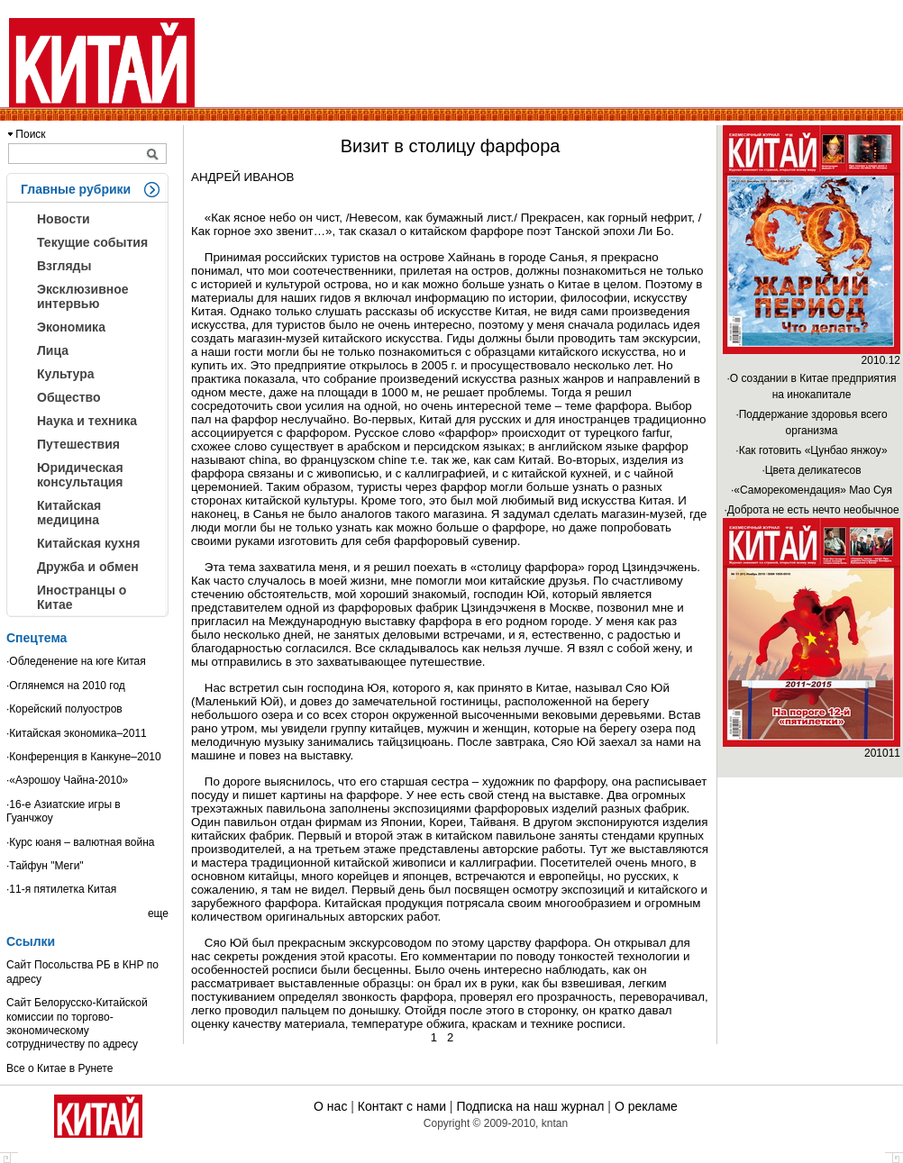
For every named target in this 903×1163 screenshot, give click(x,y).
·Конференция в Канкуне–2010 (83, 756)
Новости (63, 219)
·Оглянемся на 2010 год (65, 685)
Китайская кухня (88, 543)
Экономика (71, 327)
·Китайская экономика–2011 (76, 733)
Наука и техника (87, 420)
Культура (66, 374)
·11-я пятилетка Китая (61, 889)
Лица (52, 350)
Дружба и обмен (88, 566)
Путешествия (78, 444)
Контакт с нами (402, 1106)
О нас (330, 1106)
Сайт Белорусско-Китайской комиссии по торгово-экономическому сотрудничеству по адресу (77, 1023)
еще (158, 913)
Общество (69, 397)
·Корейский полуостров (64, 709)
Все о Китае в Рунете (59, 1068)
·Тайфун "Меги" (45, 865)
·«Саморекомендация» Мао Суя (811, 490)
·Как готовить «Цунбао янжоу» (811, 450)
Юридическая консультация (80, 474)
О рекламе (646, 1106)
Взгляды (64, 266)
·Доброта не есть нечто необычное (811, 510)
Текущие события (92, 242)
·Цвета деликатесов (811, 470)
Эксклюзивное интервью (83, 296)
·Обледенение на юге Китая (76, 661)
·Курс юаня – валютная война (80, 842)
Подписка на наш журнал (530, 1106)
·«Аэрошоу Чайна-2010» (67, 780)
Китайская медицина (69, 512)
